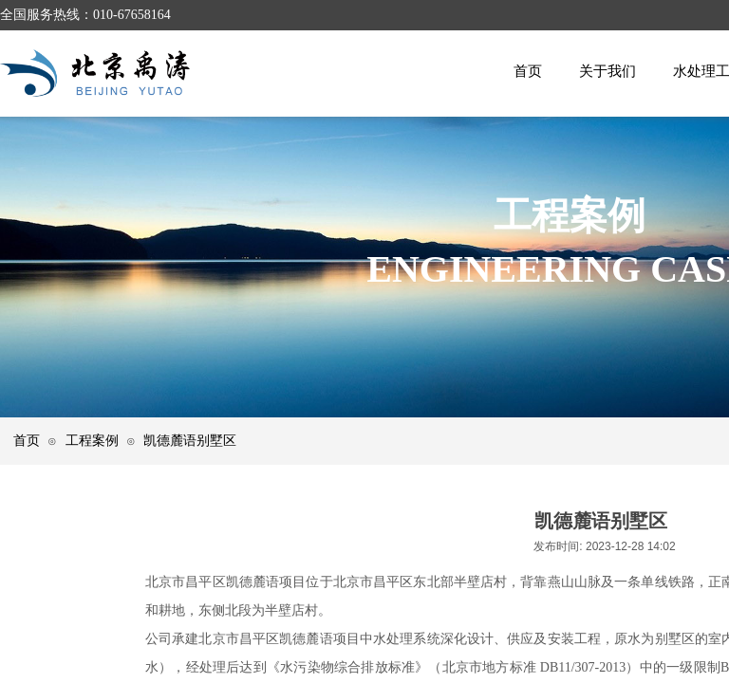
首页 (528, 71)
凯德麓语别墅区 (189, 440)
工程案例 (92, 440)
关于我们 (607, 71)
